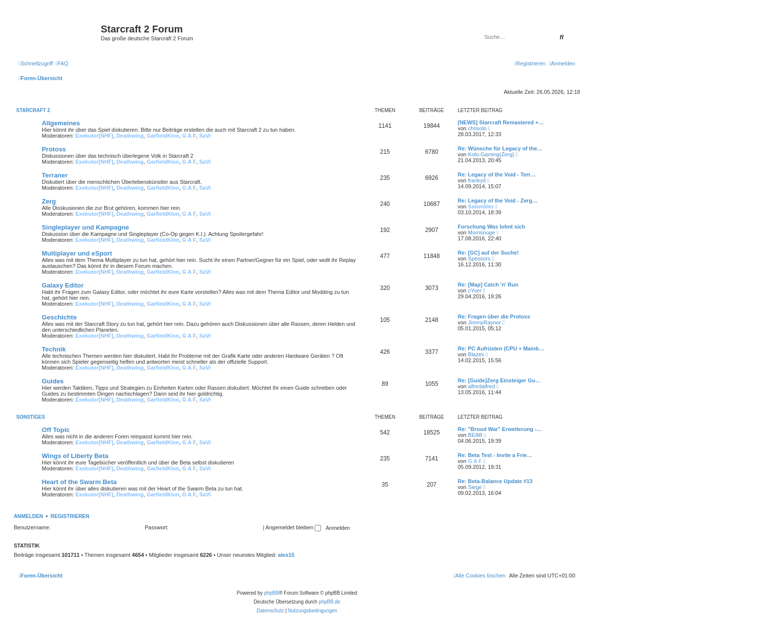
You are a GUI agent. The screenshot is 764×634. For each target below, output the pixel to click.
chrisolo (477, 128)
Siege (475, 487)
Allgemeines (61, 123)
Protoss (54, 149)
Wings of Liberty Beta (75, 456)
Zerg (49, 201)
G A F (189, 136)
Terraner (55, 175)
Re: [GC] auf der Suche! (488, 253)
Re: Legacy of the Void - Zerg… (497, 200)
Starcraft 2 (33, 110)
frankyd (477, 180)
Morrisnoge (481, 232)
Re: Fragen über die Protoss (494, 316)
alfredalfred (481, 386)
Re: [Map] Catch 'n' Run (488, 285)
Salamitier (481, 206)
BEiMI (475, 435)
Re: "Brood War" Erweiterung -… (500, 429)
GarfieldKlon (163, 136)
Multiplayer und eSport (77, 253)
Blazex (476, 354)
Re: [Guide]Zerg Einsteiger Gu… (499, 380)
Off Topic (56, 429)
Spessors (479, 258)
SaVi (205, 136)
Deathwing (130, 136)
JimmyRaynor (484, 322)
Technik (54, 349)
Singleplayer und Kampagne (85, 227)
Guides (53, 381)
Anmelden (28, 516)
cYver (475, 290)
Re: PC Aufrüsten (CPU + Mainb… (501, 348)
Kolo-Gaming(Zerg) (491, 154)
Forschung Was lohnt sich (491, 227)
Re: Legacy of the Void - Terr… (497, 174)
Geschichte (59, 317)
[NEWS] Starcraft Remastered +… (501, 122)
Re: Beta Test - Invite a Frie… (495, 455)
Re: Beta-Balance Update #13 (495, 481)
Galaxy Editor (63, 285)
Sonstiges (30, 417)
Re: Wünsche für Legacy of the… (500, 148)
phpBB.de (329, 602)
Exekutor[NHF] (95, 136)
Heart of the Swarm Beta (79, 482)
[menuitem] (62, 63)
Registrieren (70, 516)
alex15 (286, 555)
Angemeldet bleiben (293, 527)
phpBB (271, 593)
